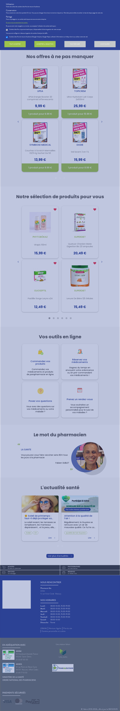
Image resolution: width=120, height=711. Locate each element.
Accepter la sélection (44, 44)
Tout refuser (75, 44)
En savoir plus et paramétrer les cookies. (17, 23)
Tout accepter (15, 44)
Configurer (105, 44)
